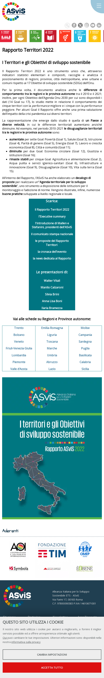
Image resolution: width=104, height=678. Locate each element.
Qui (5, 637)
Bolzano (18, 335)
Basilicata (85, 355)
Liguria (52, 335)
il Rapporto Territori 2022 (52, 209)
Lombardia (19, 355)
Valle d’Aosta (18, 369)
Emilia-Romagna (52, 328)
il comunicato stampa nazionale (52, 234)
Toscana (52, 342)
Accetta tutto (52, 667)
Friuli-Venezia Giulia (19, 348)
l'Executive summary (52, 216)
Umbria (52, 355)
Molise (85, 328)
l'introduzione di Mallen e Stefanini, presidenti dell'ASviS (52, 225)
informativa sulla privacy (26, 642)
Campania (85, 335)
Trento (19, 328)
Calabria (85, 362)
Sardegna (85, 342)
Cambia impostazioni (52, 654)
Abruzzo (52, 362)
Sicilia (85, 369)
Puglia (85, 348)
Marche (52, 348)
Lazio (52, 369)
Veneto (19, 342)
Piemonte (18, 362)
